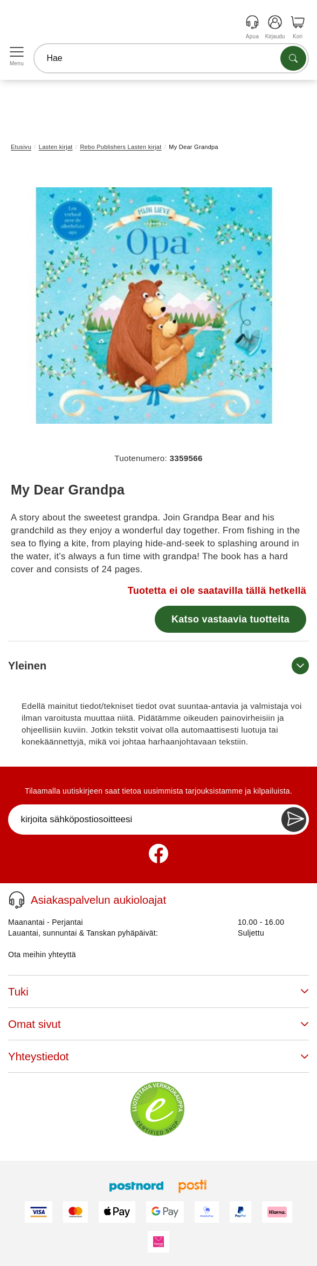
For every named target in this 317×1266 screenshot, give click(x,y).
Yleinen (158, 665)
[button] (154, 306)
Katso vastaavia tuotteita (230, 619)
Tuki (158, 991)
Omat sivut (158, 1024)
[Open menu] (17, 52)
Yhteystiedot (158, 1056)
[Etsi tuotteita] (293, 58)
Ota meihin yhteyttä (42, 954)
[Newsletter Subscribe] (293, 819)
